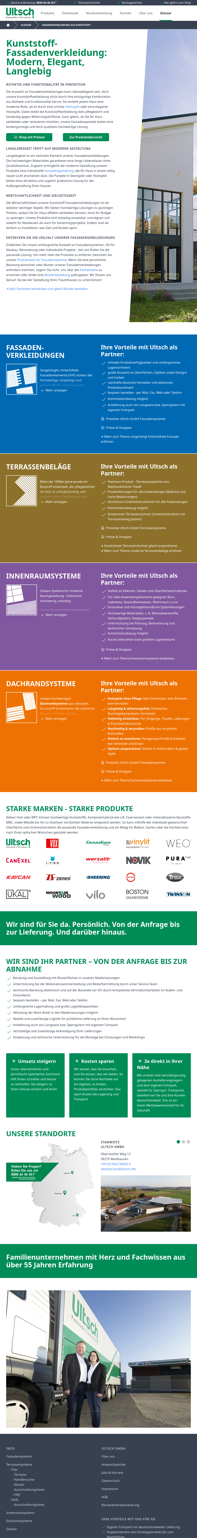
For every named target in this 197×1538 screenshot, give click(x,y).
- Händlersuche (23, 1479)
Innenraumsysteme (20, 1513)
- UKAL (14, 1499)
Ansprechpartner (114, 1464)
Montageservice (132, 2)
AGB (105, 1497)
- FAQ (16, 1494)
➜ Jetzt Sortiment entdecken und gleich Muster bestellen (47, 289)
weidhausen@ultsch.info (118, 1169)
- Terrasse (19, 1474)
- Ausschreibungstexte (28, 1489)
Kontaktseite (89, 270)
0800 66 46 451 (46, 2)
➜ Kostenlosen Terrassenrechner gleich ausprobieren (139, 546)
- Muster (18, 1484)
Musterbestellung (99, 13)
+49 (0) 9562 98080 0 (115, 1164)
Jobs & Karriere (112, 1472)
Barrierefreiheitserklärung (120, 1505)
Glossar (165, 13)
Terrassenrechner (89, 2)
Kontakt (125, 13)
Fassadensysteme (19, 1456)
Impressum (110, 1489)
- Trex (13, 1469)
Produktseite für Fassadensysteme (42, 260)
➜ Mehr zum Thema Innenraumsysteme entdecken (137, 658)
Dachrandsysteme (19, 1521)
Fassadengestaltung (59, 171)
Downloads (70, 13)
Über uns (146, 13)
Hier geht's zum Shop (177, 2)
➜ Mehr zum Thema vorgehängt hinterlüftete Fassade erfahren (140, 439)
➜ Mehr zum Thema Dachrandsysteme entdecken (136, 780)
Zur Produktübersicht (85, 137)
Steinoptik (72, 107)
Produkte (47, 13)
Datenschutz (111, 1481)
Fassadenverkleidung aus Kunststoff (66, 25)
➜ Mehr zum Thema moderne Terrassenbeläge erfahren (141, 551)
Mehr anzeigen (53, 390)
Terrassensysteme (19, 1464)
